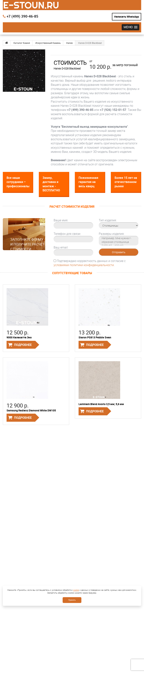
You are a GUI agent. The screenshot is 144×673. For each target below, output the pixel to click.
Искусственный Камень (48, 42)
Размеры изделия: (111, 234)
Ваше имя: (61, 220)
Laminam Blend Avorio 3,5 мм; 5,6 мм (101, 404)
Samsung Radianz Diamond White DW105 (31, 410)
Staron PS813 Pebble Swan (95, 337)
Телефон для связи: (67, 234)
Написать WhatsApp (126, 16)
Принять (72, 600)
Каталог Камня (22, 42)
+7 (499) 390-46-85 (20, 16)
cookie (76, 590)
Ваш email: (61, 247)
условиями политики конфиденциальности (84, 265)
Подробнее (23, 345)
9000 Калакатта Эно (19, 337)
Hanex (69, 42)
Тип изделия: (108, 220)
